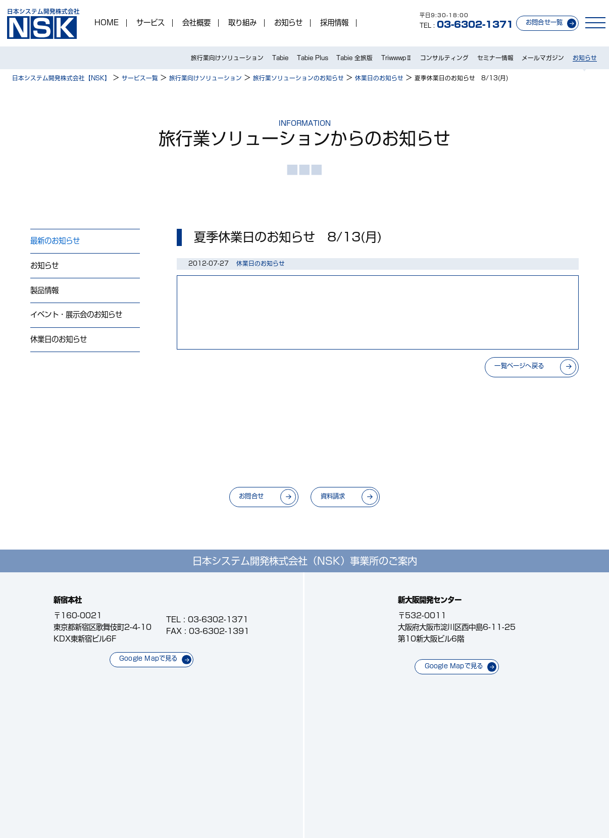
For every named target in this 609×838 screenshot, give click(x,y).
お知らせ (288, 22)
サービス (150, 22)
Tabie (280, 58)
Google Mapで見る (148, 658)
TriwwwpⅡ (396, 58)
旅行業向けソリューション (227, 58)
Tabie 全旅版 (354, 58)
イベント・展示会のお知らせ (76, 314)
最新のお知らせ (55, 240)
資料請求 (333, 496)
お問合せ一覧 (544, 22)
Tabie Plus (312, 58)
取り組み (242, 22)
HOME (106, 22)
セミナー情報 (495, 58)
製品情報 (44, 290)
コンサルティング (444, 58)
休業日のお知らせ (58, 339)
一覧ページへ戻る (519, 366)
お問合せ (251, 496)
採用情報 (334, 22)
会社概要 (196, 22)
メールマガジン (543, 58)
